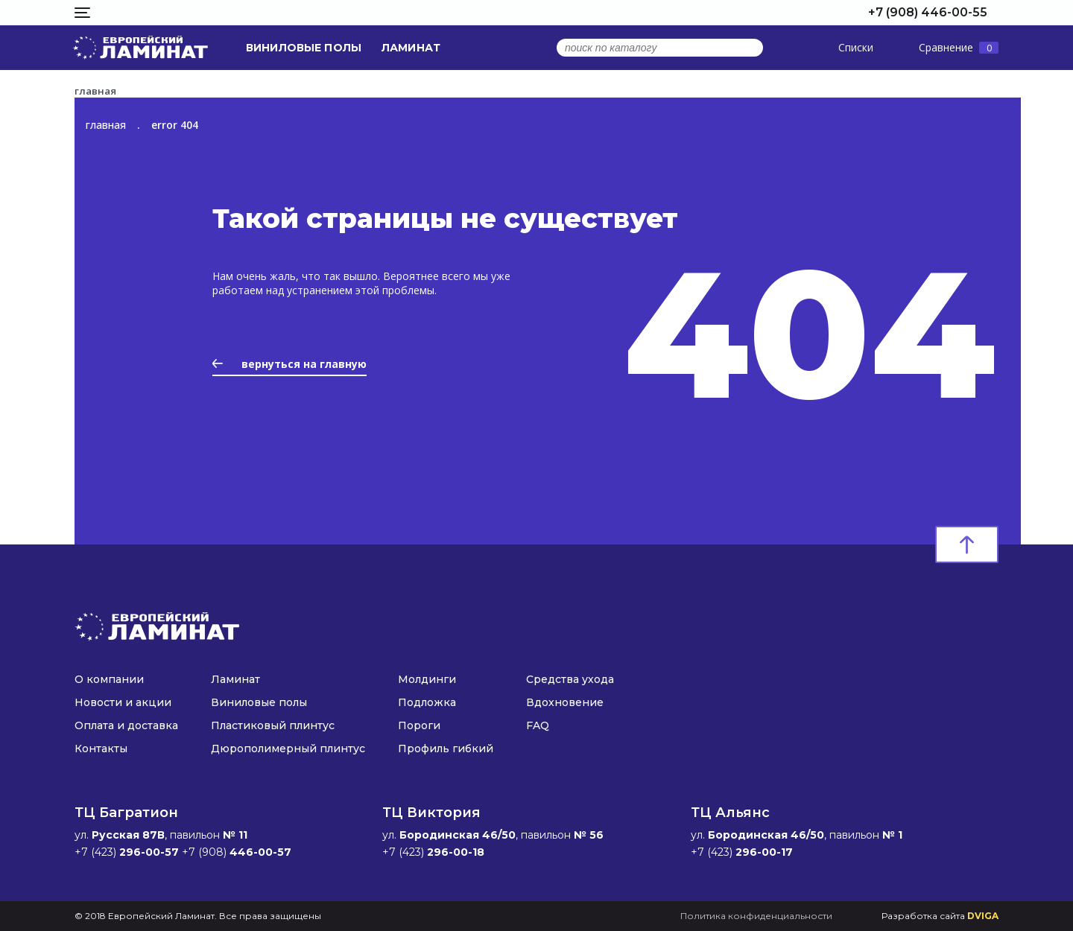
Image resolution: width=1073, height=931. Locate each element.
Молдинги (427, 679)
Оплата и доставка (126, 725)
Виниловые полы (303, 47)
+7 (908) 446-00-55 (927, 12)
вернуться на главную (289, 364)
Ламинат (411, 47)
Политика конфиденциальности (756, 915)
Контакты (101, 748)
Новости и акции (123, 702)
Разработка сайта (939, 915)
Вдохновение (565, 702)
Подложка (427, 702)
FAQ (537, 725)
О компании (109, 679)
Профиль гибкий (445, 748)
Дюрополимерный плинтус (288, 748)
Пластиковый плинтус (273, 725)
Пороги (419, 725)
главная (106, 125)
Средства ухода (570, 679)
